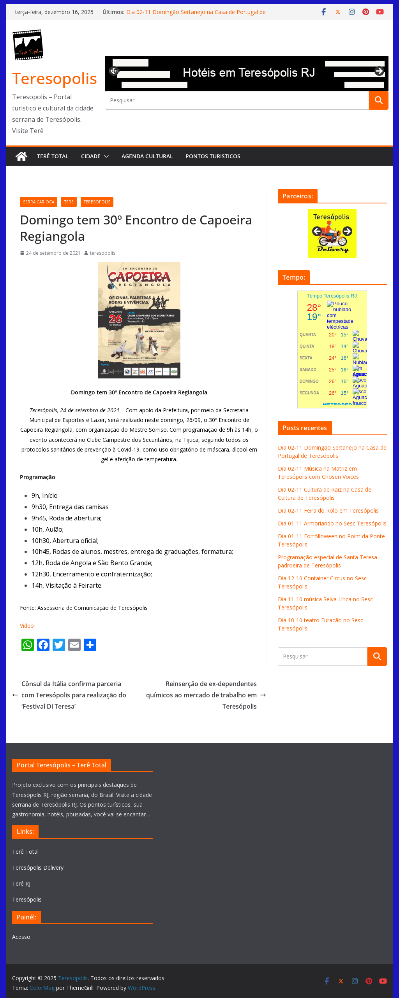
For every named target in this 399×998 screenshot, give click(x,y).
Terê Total (53, 156)
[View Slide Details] (246, 73)
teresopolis (97, 202)
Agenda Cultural (147, 156)
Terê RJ (21, 883)
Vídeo (27, 625)
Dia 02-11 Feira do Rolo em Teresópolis (328, 510)
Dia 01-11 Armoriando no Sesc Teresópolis (332, 523)
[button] (105, 156)
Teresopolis (54, 78)
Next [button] (379, 71)
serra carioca (38, 202)
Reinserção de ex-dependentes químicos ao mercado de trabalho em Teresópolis (206, 695)
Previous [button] (114, 70)
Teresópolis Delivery (38, 867)
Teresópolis (27, 899)
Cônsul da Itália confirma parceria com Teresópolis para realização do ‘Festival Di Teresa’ (69, 695)
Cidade (91, 156)
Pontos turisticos (212, 156)
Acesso (21, 936)
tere (69, 202)
